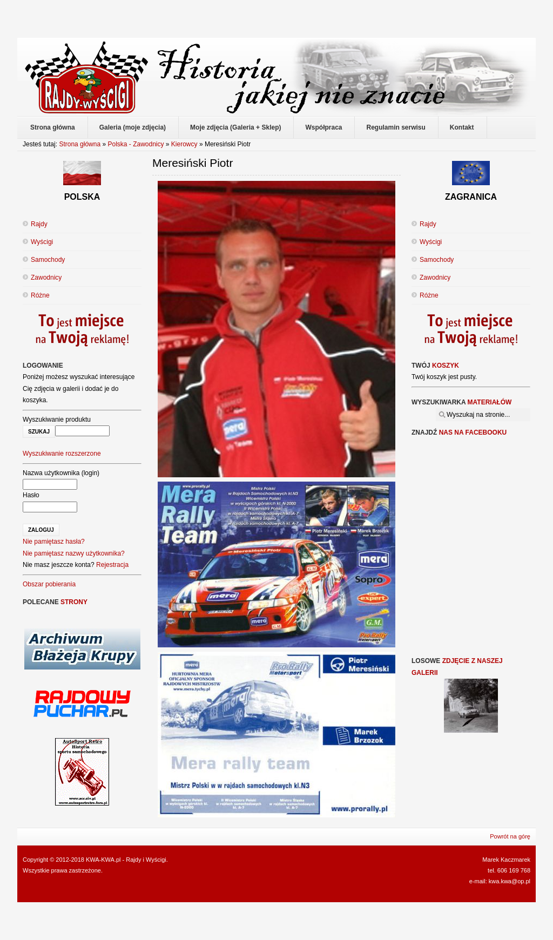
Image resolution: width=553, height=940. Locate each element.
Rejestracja (112, 565)
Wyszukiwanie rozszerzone (62, 453)
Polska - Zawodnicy (135, 144)
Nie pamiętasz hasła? (54, 541)
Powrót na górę (510, 836)
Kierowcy (184, 144)
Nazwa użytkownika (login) (61, 473)
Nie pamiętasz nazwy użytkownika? (74, 553)
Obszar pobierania (49, 584)
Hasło (31, 495)
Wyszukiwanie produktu (57, 419)
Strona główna (79, 144)
